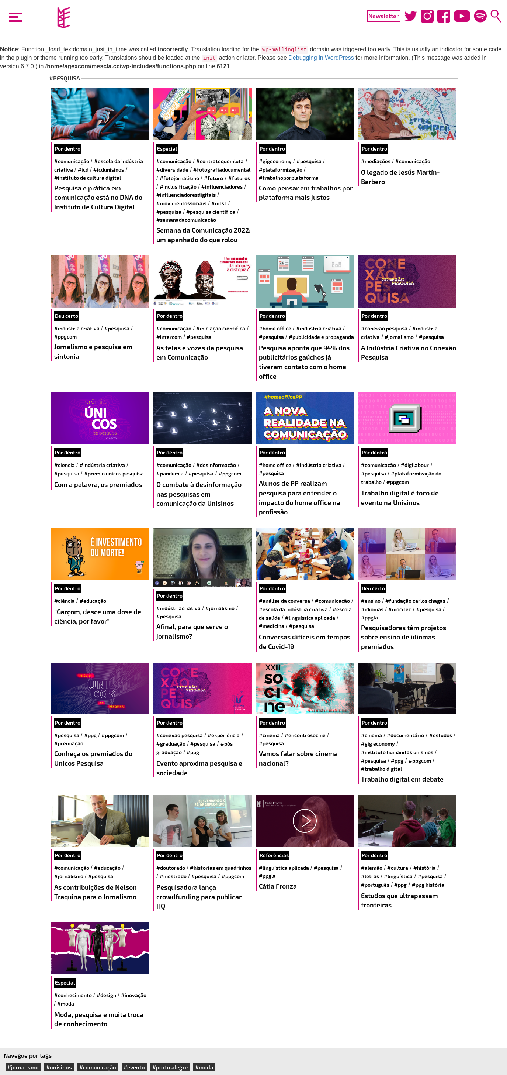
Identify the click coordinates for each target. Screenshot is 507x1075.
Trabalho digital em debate (402, 779)
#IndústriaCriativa (178, 608)
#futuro (213, 178)
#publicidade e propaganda (321, 337)
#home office (275, 328)
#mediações (375, 161)
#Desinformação (216, 465)
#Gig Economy (378, 744)
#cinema (269, 735)
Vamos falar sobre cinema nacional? (298, 758)
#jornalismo (399, 337)
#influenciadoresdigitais (186, 195)
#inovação (133, 995)
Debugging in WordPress (321, 58)
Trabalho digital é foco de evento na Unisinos (400, 497)
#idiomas (372, 609)
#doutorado (170, 868)
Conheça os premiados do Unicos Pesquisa (93, 758)
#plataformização (280, 169)
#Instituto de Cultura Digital (87, 178)
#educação (93, 601)
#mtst (218, 203)
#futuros (239, 178)
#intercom (169, 337)
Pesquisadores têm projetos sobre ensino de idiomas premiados (403, 637)
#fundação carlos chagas (415, 601)
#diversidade (172, 169)
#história (424, 868)
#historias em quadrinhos (220, 868)
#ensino (371, 601)
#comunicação (71, 161)
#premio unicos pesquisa (114, 473)
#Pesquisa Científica (210, 212)
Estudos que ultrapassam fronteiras (399, 900)
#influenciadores (222, 186)
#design (106, 995)
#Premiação (68, 743)
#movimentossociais (181, 203)
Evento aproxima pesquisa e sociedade (199, 768)
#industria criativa (77, 328)
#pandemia (170, 473)
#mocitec (399, 609)
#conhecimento (73, 995)
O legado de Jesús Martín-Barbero (400, 177)
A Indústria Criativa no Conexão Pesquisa (408, 352)
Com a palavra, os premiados (98, 484)
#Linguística (398, 876)
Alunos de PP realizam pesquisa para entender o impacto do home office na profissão (299, 497)
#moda (65, 1003)
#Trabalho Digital (381, 769)
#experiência (224, 735)
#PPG (90, 735)
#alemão (371, 868)
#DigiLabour (415, 465)
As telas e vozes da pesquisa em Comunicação (199, 352)
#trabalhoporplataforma (289, 178)
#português (375, 885)
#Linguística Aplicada (310, 618)
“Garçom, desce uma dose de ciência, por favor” (97, 616)
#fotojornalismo (179, 178)
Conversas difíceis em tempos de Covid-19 (304, 641)
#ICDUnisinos (108, 169)
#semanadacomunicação (186, 220)
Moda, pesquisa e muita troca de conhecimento (98, 1019)
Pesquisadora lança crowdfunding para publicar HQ (199, 896)
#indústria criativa (102, 465)
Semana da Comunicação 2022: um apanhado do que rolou (203, 235)
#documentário (405, 735)
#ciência (64, 601)
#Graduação (170, 744)
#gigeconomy (275, 161)
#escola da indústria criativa (293, 609)
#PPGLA (369, 617)
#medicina (271, 626)
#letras (370, 876)
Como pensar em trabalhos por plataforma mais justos (306, 193)
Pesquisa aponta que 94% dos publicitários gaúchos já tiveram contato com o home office (304, 362)
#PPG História (428, 885)
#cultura (397, 868)
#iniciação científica (220, 328)
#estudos (440, 735)
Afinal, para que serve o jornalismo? (192, 631)
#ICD (83, 169)
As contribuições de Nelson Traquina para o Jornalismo (95, 892)
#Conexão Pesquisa (384, 328)
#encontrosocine (305, 735)
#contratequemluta (220, 161)
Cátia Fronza (278, 886)
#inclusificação (178, 186)
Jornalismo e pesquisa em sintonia (93, 351)
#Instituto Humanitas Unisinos (397, 752)
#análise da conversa (284, 601)
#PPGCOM (65, 336)
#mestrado (173, 876)
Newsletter (383, 15)
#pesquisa (168, 212)
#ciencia (64, 465)
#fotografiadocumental (221, 169)
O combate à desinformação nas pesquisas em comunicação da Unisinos (199, 493)
